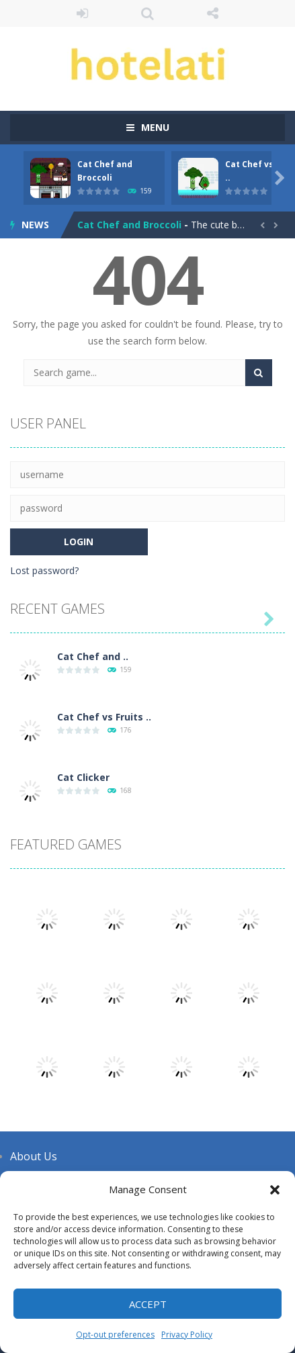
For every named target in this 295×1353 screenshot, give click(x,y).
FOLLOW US (212, 13)
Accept (148, 1304)
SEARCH (147, 13)
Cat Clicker (83, 777)
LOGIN (82, 13)
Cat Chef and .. (92, 656)
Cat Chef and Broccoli (129, 224)
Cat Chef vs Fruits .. (104, 716)
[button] (275, 1190)
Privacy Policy (186, 1334)
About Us (33, 1156)
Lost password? (44, 570)
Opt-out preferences (115, 1334)
